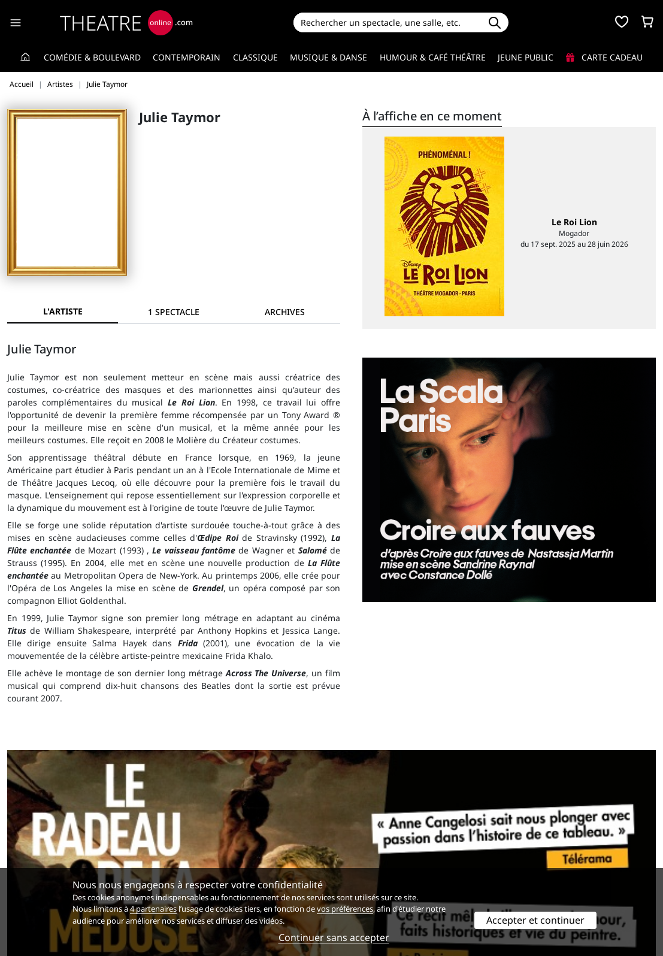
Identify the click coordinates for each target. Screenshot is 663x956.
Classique (255, 57)
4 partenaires (153, 908)
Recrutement (33, 856)
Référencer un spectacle (388, 843)
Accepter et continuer (535, 920)
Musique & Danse (328, 57)
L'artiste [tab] (63, 311)
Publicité (356, 856)
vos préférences (345, 908)
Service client (199, 843)
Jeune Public (525, 57)
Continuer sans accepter (333, 937)
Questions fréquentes (217, 856)
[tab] (173, 312)
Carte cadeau (604, 57)
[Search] (386, 22)
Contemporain (186, 57)
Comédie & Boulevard (92, 57)
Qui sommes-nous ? (46, 843)
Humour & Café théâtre (433, 57)
